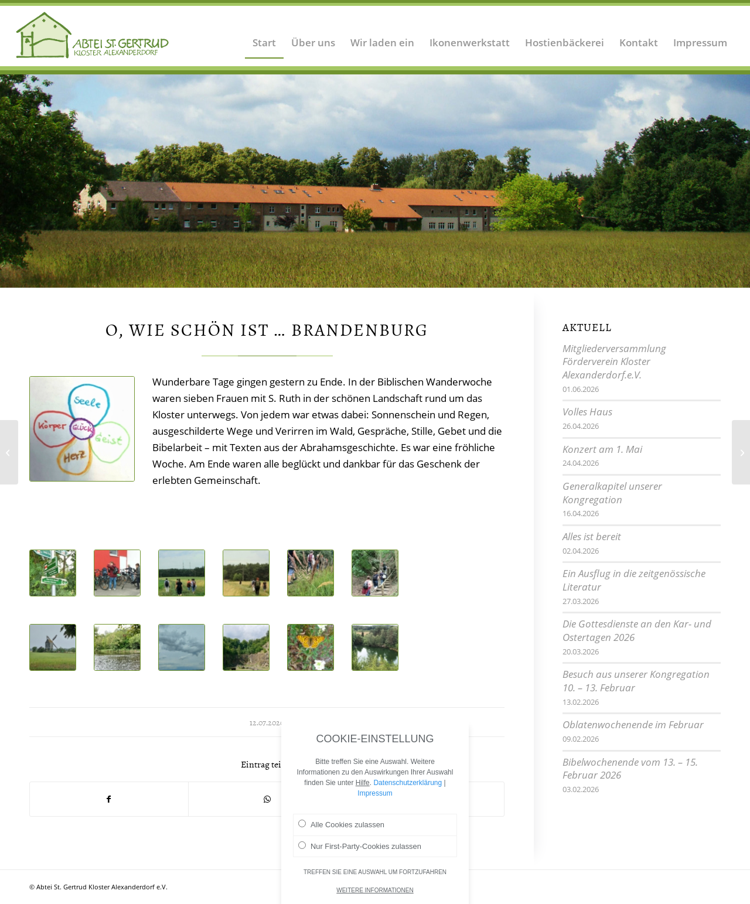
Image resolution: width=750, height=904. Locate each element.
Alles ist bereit (591, 536)
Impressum (374, 801)
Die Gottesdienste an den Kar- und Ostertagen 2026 (636, 630)
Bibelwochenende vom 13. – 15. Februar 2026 (630, 768)
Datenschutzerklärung (407, 791)
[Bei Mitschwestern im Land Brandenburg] (9, 452)
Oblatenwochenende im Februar (633, 724)
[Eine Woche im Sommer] (741, 452)
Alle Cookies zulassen (341, 832)
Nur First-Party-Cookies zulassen (359, 854)
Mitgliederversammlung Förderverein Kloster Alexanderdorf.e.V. (614, 361)
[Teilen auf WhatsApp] (267, 799)
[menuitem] (264, 35)
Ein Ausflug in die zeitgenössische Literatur (633, 580)
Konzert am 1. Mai (602, 449)
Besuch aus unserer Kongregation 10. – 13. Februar (636, 680)
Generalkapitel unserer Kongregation (612, 492)
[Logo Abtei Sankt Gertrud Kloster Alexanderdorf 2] (93, 35)
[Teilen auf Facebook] (109, 799)
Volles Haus (587, 411)
